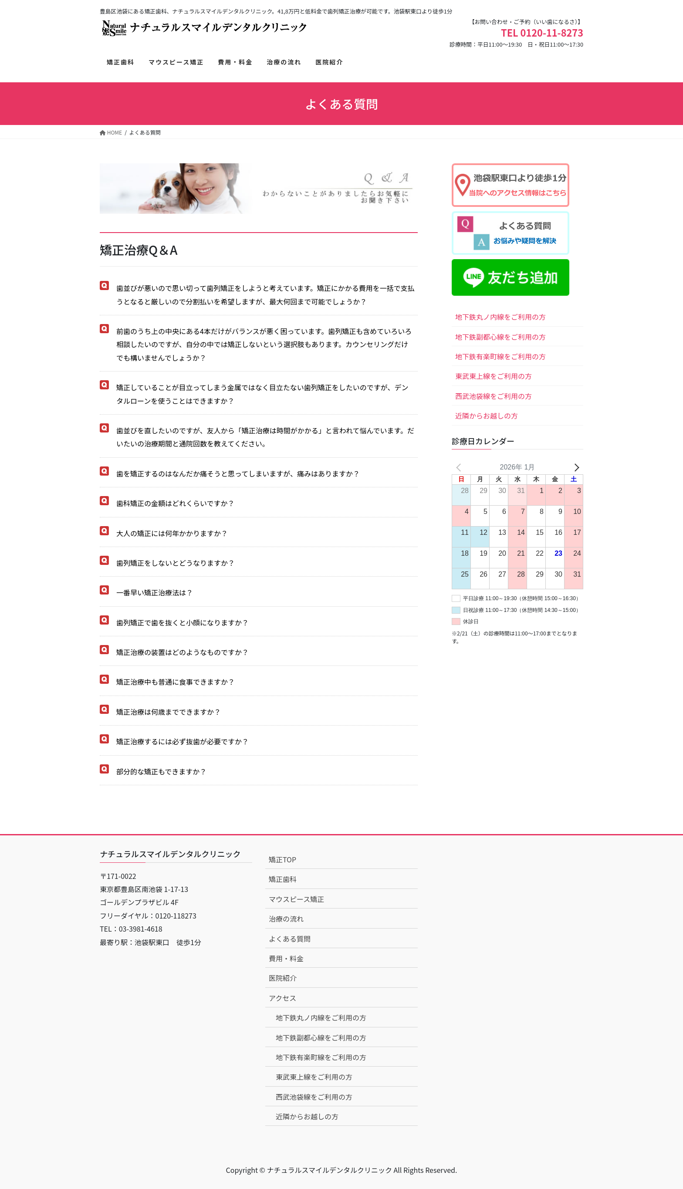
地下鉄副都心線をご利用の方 (500, 336)
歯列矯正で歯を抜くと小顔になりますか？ (182, 622)
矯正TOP (282, 859)
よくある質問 (290, 938)
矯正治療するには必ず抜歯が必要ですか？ (182, 741)
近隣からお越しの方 (486, 415)
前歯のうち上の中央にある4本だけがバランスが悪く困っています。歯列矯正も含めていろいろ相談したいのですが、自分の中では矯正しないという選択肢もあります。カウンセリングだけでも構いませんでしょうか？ (264, 344)
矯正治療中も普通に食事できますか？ (175, 681)
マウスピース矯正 (296, 899)
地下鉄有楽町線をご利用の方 (500, 356)
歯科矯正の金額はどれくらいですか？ (175, 503)
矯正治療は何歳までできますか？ (168, 711)
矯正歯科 (283, 879)
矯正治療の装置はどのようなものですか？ (182, 652)
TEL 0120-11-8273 (542, 32)
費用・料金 (286, 958)
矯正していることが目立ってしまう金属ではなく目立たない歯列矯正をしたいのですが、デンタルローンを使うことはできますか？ (262, 393)
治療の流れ (286, 918)
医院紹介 (283, 978)
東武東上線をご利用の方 (493, 376)
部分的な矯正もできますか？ (161, 771)
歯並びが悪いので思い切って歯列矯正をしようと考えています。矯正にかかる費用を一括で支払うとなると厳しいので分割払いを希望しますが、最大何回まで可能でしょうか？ (265, 294)
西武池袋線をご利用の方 (493, 396)
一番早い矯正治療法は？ (154, 592)
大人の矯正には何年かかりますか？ (172, 533)
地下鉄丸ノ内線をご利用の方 (500, 316)
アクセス (282, 998)
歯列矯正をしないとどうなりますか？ (175, 562)
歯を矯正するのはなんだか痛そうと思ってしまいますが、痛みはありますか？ (238, 473)
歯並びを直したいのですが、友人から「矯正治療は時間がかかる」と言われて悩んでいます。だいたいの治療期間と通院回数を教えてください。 (265, 437)
